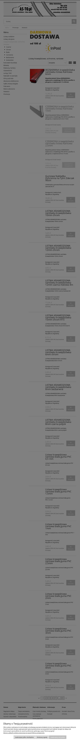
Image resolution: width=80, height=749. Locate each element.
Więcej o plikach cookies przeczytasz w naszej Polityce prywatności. (24, 733)
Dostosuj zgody (42, 737)
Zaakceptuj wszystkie (57, 737)
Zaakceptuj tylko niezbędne (24, 737)
